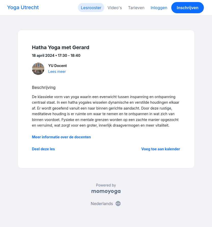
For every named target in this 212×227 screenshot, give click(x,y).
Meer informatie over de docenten (61, 137)
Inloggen (159, 7)
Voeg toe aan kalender (160, 149)
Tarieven (136, 7)
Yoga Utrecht (23, 7)
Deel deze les (43, 149)
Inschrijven (188, 7)
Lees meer (57, 71)
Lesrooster (91, 7)
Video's (114, 7)
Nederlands (106, 204)
